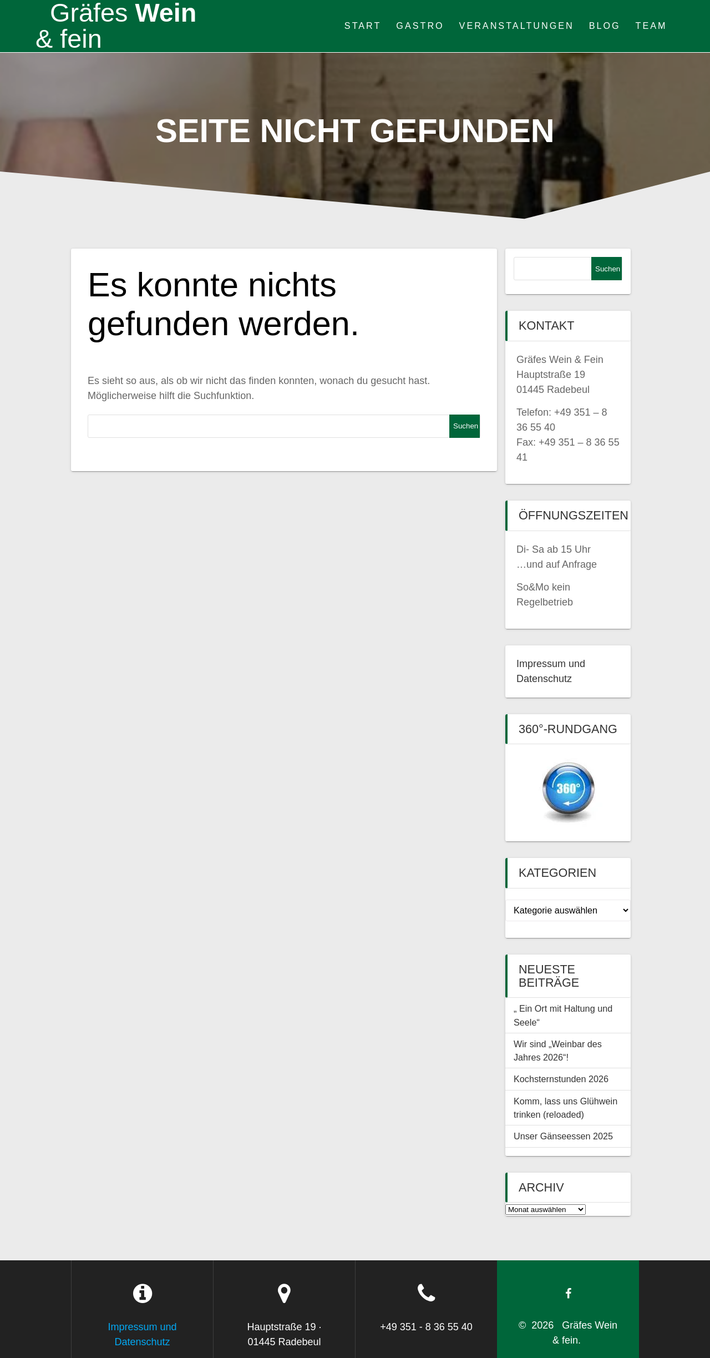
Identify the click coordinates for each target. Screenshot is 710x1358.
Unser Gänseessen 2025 (563, 1136)
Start (363, 26)
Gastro (420, 26)
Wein (116, 26)
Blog (605, 26)
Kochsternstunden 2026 (561, 1079)
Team (651, 26)
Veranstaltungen (516, 26)
